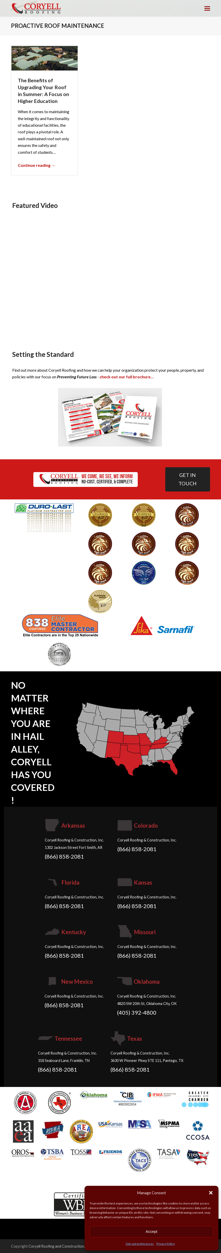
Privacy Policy (165, 1244)
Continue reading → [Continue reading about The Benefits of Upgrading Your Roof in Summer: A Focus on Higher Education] (36, 165)
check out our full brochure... (127, 376)
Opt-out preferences (140, 1244)
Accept (151, 1231)
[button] (210, 1192)
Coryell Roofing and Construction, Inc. (60, 1246)
